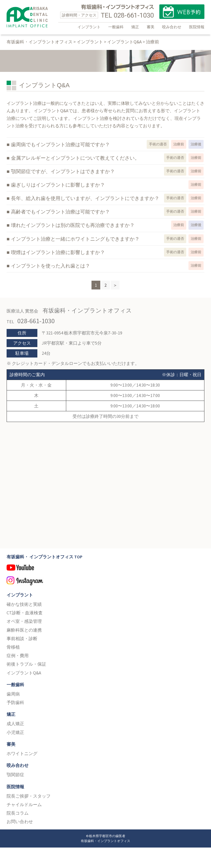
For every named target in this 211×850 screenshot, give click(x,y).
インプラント (89, 27)
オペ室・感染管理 (24, 624)
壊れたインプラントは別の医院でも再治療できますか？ (73, 228)
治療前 (178, 147)
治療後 (196, 147)
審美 (150, 27)
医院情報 (196, 27)
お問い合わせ (20, 824)
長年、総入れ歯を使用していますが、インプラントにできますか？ (85, 201)
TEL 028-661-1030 (127, 15)
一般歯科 (116, 27)
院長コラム (18, 815)
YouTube (105, 572)
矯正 (135, 27)
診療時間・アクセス (79, 15)
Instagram (105, 584)
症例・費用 (18, 658)
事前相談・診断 (22, 641)
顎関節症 (15, 777)
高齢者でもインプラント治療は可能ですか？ (60, 214)
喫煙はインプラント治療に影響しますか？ (58, 255)
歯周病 (13, 696)
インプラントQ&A (24, 675)
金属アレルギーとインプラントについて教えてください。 (75, 161)
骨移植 (13, 649)
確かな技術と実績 (24, 607)
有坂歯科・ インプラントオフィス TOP (44, 559)
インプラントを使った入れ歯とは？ (50, 268)
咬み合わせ (171, 27)
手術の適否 (158, 147)
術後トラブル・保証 (26, 666)
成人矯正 (15, 726)
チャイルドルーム (24, 807)
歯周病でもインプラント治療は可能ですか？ (60, 147)
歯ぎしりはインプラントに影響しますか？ (58, 187)
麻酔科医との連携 (24, 632)
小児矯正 (15, 735)
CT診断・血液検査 (25, 615)
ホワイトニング (22, 756)
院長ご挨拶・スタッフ (29, 798)
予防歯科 (15, 705)
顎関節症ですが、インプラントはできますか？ (63, 174)
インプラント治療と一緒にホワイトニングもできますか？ (75, 241)
